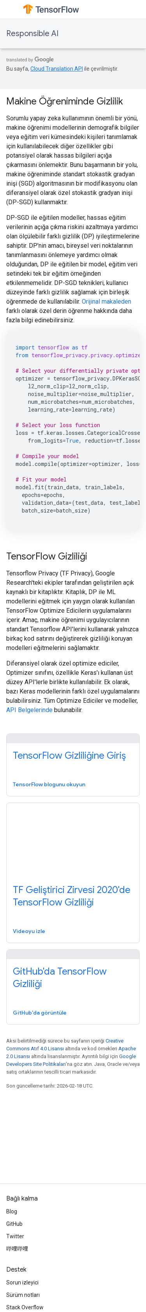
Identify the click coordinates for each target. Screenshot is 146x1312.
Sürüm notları (23, 1295)
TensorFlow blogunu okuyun (49, 784)
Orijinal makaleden (106, 301)
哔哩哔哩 (17, 1249)
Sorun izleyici (22, 1282)
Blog (11, 1211)
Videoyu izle (29, 931)
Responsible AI (32, 33)
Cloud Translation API (56, 69)
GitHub (14, 1224)
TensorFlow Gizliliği (46, 556)
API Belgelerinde (29, 710)
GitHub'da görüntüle (40, 1012)
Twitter (15, 1236)
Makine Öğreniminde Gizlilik (64, 101)
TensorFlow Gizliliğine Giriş (69, 755)
